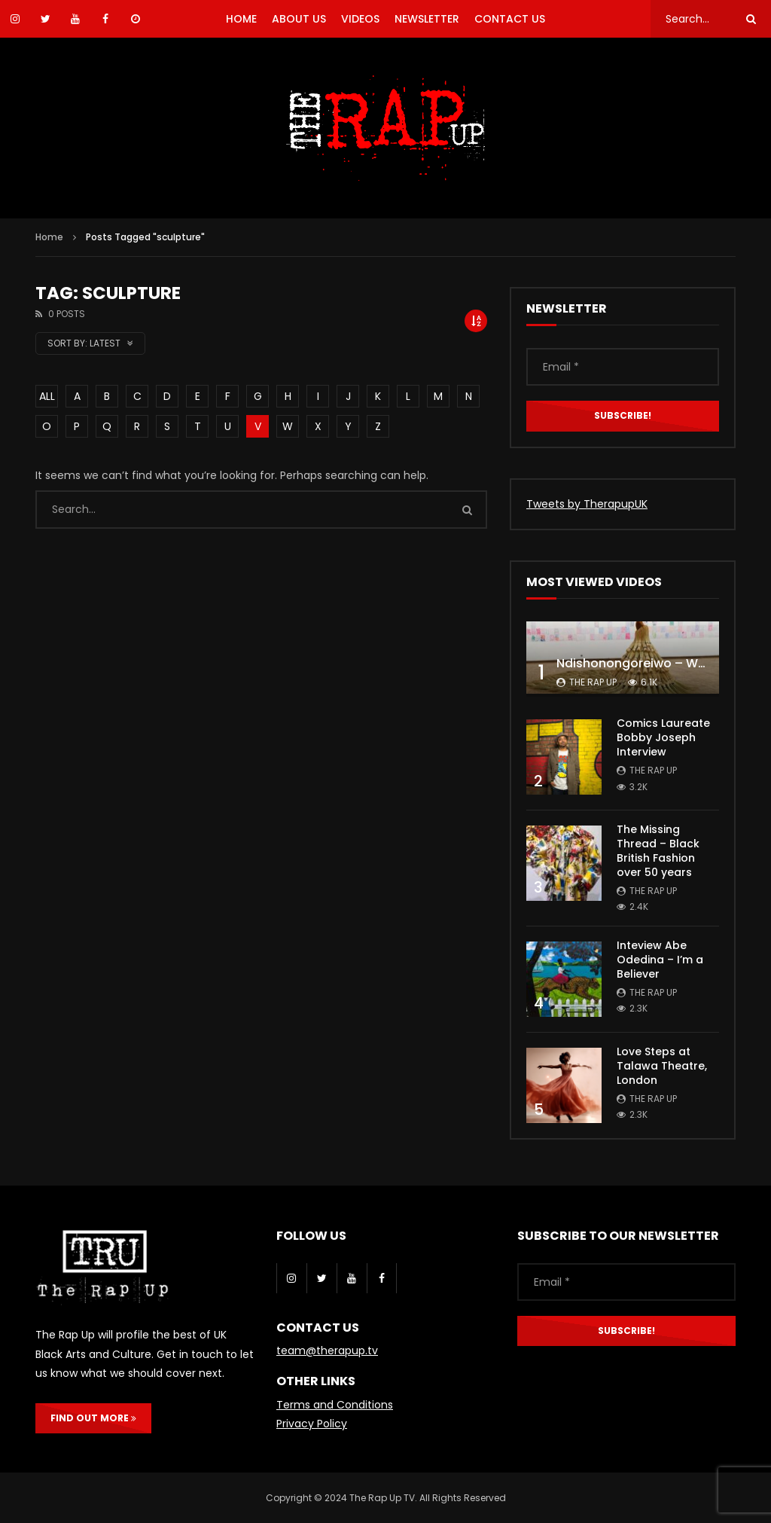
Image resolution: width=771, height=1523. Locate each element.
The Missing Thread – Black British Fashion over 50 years (658, 851)
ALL (47, 396)
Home (49, 236)
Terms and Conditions (334, 1404)
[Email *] (622, 367)
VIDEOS (360, 18)
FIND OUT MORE (93, 1418)
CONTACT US (509, 18)
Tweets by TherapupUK (587, 503)
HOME (241, 18)
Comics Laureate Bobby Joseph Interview (663, 737)
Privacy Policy (311, 1423)
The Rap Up (593, 682)
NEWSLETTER (427, 18)
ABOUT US (299, 18)
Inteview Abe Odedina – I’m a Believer (660, 959)
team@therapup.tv (327, 1350)
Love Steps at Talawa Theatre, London (662, 1066)
